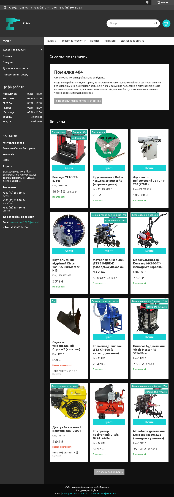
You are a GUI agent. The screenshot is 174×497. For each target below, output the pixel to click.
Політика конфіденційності (105, 493)
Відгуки (8, 62)
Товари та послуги (72, 40)
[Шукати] (156, 23)
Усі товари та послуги (108, 472)
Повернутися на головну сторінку (79, 100)
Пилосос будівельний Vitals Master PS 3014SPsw (149, 349)
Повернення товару (15, 74)
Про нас (94, 40)
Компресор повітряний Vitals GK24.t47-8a (106, 435)
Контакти (110, 40)
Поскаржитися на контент (75, 493)
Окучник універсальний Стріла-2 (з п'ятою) (66, 346)
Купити (69, 168)
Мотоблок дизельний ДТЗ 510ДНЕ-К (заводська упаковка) (108, 263)
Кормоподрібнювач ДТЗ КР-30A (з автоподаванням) (107, 349)
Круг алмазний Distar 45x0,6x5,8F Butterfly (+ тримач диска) (108, 181)
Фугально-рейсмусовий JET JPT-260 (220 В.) (149, 181)
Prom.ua (104, 487)
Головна (51, 40)
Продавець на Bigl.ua (87, 490)
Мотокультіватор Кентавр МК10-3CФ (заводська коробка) (148, 263)
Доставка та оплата (132, 40)
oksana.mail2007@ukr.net (24, 222)
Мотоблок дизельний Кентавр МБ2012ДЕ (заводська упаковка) (149, 435)
